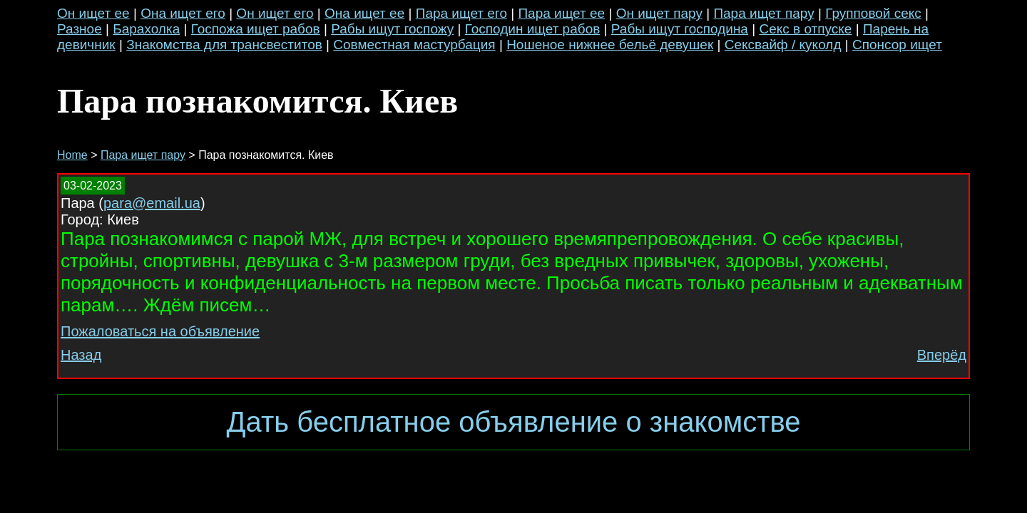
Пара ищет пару (763, 13)
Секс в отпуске (805, 28)
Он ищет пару (659, 13)
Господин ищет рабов (533, 28)
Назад (81, 355)
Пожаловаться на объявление (160, 331)
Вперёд (941, 355)
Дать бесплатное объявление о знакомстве (513, 421)
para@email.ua (151, 203)
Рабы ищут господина (679, 28)
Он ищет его (274, 13)
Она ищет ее (364, 13)
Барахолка (146, 28)
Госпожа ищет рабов (255, 28)
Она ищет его (182, 13)
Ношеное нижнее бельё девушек (609, 44)
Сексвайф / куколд (783, 44)
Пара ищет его (461, 13)
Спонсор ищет (897, 44)
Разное (79, 28)
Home (72, 155)
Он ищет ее (93, 13)
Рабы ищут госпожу (392, 28)
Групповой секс (873, 13)
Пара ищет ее (561, 13)
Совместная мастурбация (414, 44)
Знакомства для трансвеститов (224, 44)
